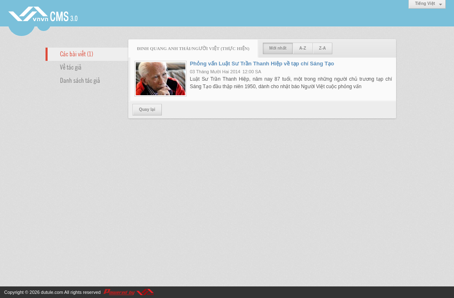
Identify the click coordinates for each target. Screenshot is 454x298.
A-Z (302, 48)
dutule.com (52, 292)
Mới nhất (277, 48)
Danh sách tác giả (80, 79)
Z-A (322, 48)
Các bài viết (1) (76, 53)
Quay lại (147, 109)
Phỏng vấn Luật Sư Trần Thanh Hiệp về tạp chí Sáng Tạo (262, 63)
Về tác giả (71, 66)
